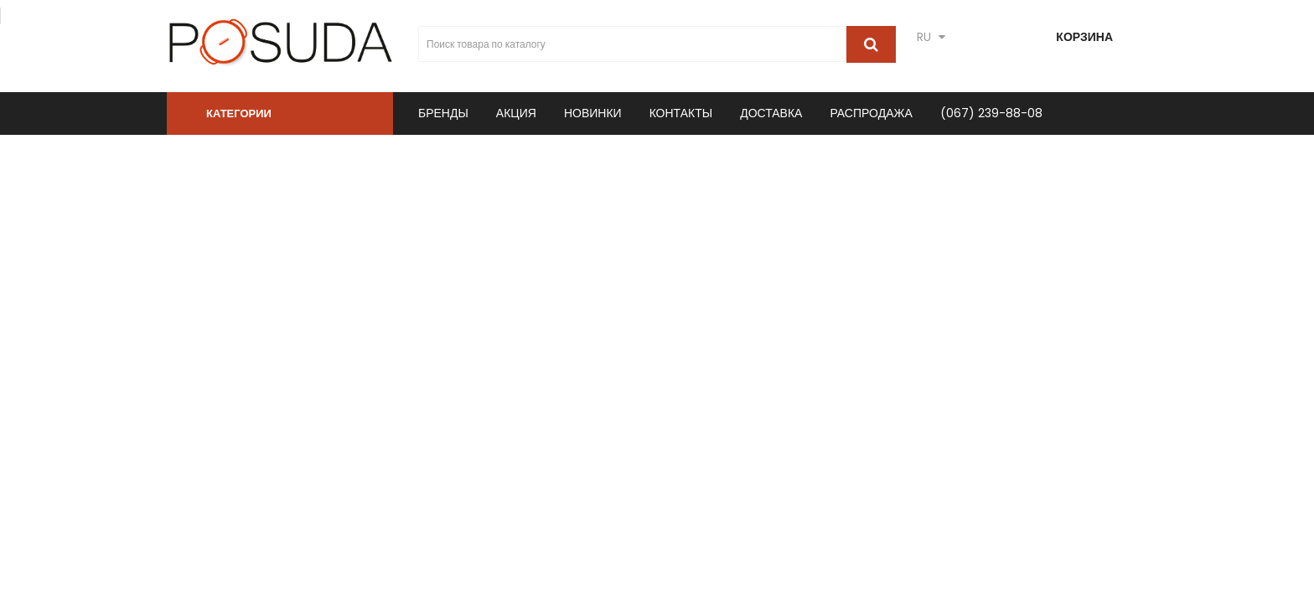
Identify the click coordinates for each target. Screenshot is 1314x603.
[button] (280, 113)
